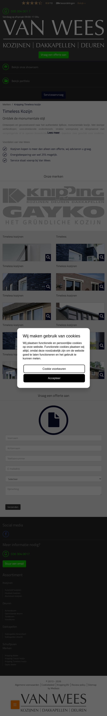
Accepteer (54, 378)
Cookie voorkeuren (54, 368)
